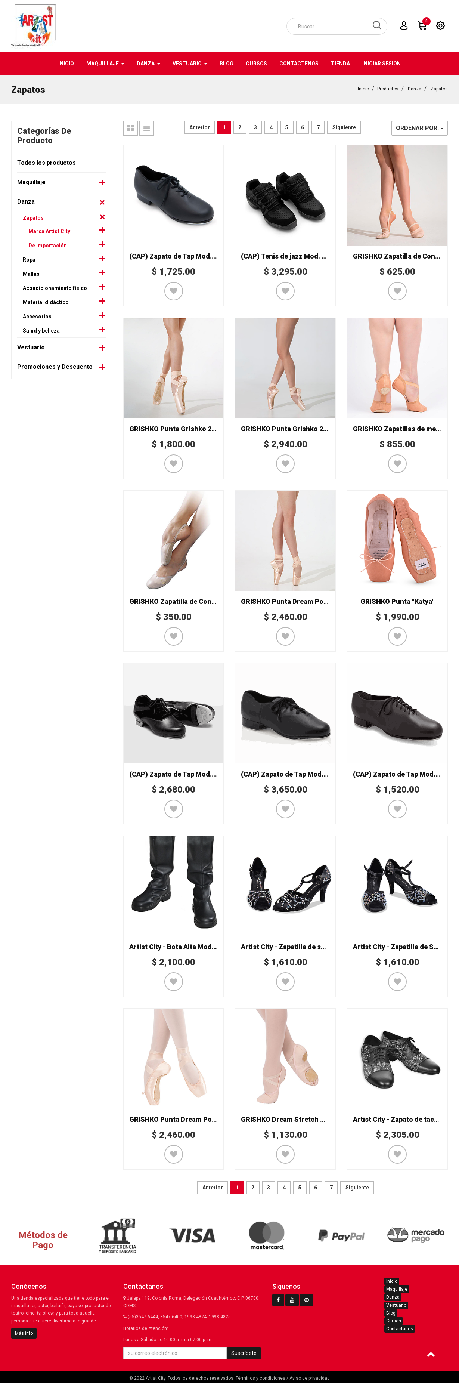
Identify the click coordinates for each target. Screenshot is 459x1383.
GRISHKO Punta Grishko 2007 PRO (295, 428)
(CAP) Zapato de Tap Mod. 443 (400, 773)
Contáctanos (399, 1328)
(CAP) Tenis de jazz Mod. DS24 (289, 255)
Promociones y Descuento (55, 366)
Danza (414, 88)
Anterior (199, 127)
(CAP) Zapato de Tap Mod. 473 (176, 255)
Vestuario (31, 346)
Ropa (29, 259)
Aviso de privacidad (309, 1377)
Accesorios (37, 316)
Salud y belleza (41, 330)
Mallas (31, 273)
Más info (24, 1332)
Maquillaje (31, 181)
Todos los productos (46, 162)
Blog (391, 1312)
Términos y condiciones (260, 1377)
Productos (387, 88)
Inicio (363, 88)
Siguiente (344, 127)
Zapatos (439, 88)
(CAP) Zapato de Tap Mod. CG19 (291, 773)
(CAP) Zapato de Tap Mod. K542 (179, 773)
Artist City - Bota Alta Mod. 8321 (179, 946)
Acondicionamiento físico (55, 287)
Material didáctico (46, 302)
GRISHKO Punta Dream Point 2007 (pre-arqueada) (319, 601)
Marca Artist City (49, 231)
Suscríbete (244, 1352)
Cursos (393, 1320)
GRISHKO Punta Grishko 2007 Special (188, 428)
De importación (47, 245)
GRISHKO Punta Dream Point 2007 (183, 1119)
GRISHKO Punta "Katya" (397, 601)
